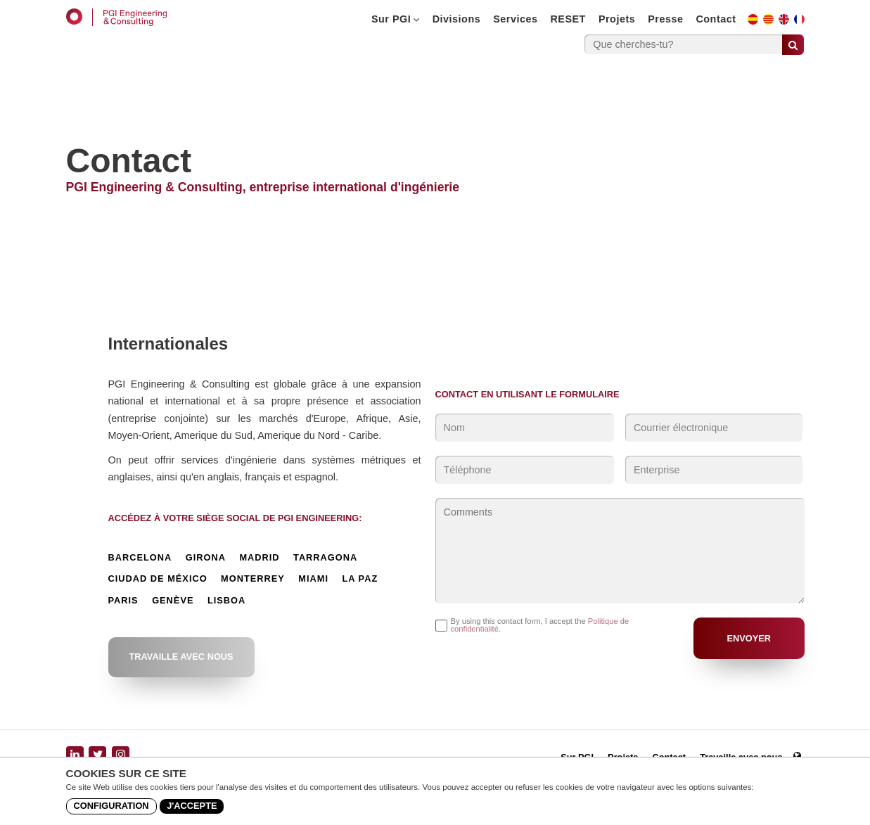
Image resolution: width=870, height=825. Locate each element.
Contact (716, 19)
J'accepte (192, 805)
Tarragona (325, 558)
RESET (567, 19)
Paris (123, 601)
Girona (206, 558)
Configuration (111, 805)
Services (515, 19)
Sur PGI (395, 19)
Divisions (456, 19)
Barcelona (140, 558)
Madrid (259, 558)
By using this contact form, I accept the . (540, 625)
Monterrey (253, 579)
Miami (313, 579)
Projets (617, 19)
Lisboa (226, 601)
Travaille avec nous (181, 656)
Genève (172, 601)
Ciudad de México (157, 579)
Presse (665, 19)
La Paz (360, 579)
